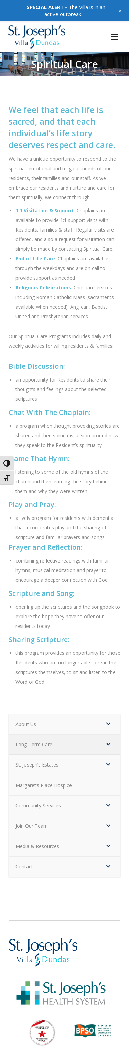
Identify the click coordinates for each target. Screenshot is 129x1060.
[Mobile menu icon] (114, 37)
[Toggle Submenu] (108, 724)
